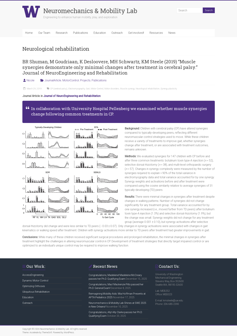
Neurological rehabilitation (148, 88)
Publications (80, 32)
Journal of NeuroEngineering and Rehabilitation (71, 96)
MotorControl (70, 80)
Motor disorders (111, 88)
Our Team (44, 32)
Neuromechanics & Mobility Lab (90, 10)
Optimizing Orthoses (33, 286)
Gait (88, 88)
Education (100, 32)
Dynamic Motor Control (35, 280)
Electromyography (76, 88)
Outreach (117, 32)
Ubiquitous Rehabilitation (36, 291)
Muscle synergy (127, 88)
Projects (85, 80)
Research (62, 32)
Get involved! (136, 32)
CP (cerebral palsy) (58, 88)
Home (29, 32)
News (171, 32)
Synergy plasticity (169, 88)
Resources (156, 32)
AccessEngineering (33, 275)
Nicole (30, 80)
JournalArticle (52, 80)
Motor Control (97, 88)
